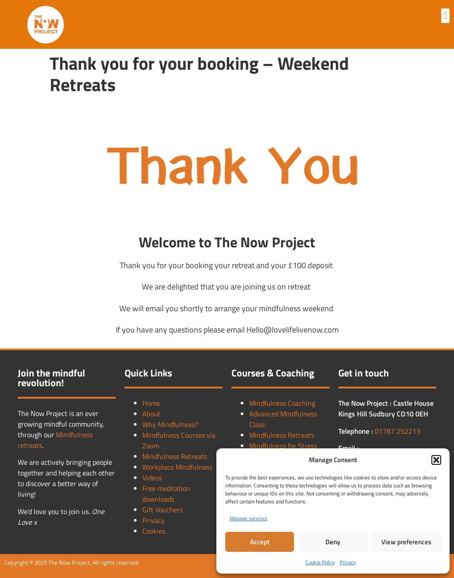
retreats (30, 445)
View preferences (406, 542)
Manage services (248, 518)
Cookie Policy (320, 562)
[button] (436, 459)
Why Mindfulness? (170, 424)
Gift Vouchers (162, 509)
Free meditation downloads (166, 493)
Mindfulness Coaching (282, 403)
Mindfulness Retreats (174, 456)
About (151, 413)
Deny (332, 542)
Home (151, 403)
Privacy (348, 562)
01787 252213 (397, 431)
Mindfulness (74, 434)
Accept (260, 542)
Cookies (153, 531)
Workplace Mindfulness (177, 467)
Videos (152, 477)
